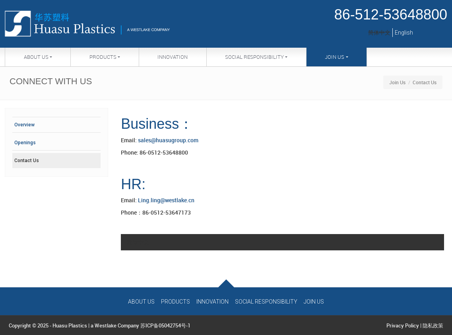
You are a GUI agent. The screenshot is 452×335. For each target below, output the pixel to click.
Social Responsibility (266, 301)
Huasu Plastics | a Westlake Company (95, 325)
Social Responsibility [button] (254, 56)
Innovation (172, 56)
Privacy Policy (402, 325)
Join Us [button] (334, 56)
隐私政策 (433, 325)
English (404, 32)
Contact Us (26, 160)
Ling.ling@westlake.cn (166, 200)
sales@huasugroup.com (168, 140)
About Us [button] (36, 56)
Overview (24, 125)
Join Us (397, 82)
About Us (141, 301)
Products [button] (102, 56)
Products (175, 301)
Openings (25, 142)
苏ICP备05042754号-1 (165, 325)
